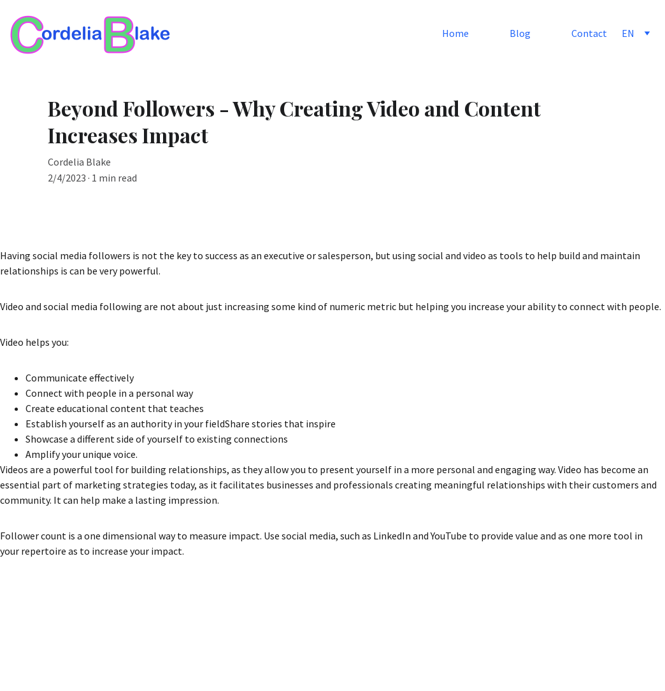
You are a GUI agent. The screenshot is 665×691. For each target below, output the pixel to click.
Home (455, 33)
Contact (589, 33)
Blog (520, 33)
